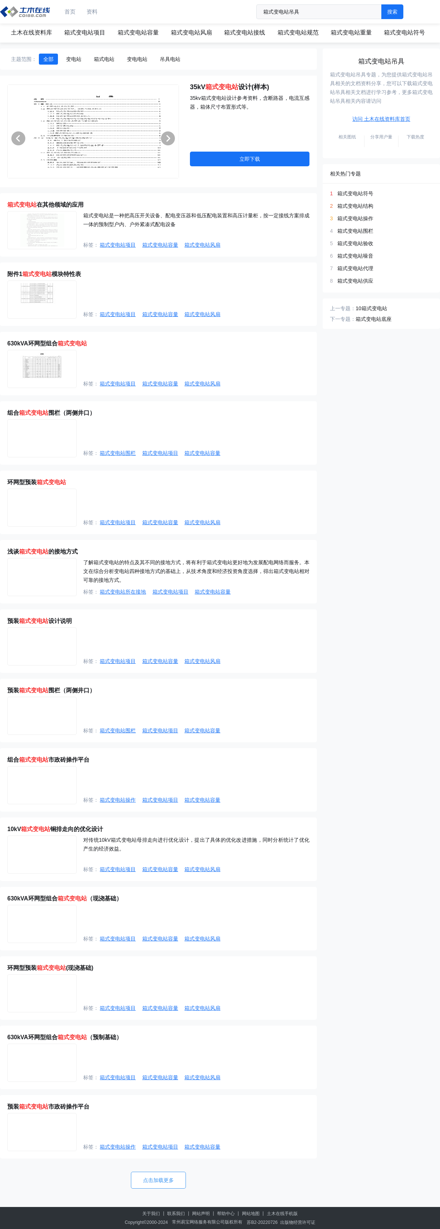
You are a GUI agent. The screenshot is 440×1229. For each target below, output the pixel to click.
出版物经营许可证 (297, 1222)
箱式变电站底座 (374, 319)
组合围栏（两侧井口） (51, 413)
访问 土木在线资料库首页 (381, 119)
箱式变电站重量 (351, 32)
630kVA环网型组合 (47, 343)
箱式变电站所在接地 (123, 592)
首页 (70, 11)
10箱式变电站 (371, 308)
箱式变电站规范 (298, 32)
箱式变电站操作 (118, 800)
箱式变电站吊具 (381, 61)
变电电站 (137, 59)
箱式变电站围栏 (118, 453)
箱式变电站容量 (138, 32)
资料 (92, 11)
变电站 (73, 59)
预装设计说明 (39, 621)
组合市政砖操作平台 (48, 760)
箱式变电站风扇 (191, 32)
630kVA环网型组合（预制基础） (64, 1037)
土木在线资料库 (31, 32)
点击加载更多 (158, 1180)
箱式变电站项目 (84, 32)
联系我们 (176, 1213)
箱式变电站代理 (355, 268)
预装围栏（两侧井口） (51, 690)
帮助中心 (226, 1213)
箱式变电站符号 (404, 32)
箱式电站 (104, 59)
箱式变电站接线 (244, 32)
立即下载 (249, 159)
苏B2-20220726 (262, 1222)
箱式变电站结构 (355, 206)
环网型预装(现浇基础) (50, 968)
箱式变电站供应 (355, 281)
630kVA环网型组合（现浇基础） (64, 898)
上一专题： (343, 308)
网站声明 (201, 1213)
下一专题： (343, 319)
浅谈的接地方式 (42, 551)
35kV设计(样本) (229, 87)
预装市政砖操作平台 (48, 1106)
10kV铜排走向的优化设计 (55, 829)
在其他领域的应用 (45, 205)
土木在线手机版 (282, 1213)
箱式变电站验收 (355, 243)
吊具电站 (170, 59)
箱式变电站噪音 (355, 256)
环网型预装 (36, 482)
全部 (48, 59)
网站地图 (251, 1213)
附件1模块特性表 (44, 274)
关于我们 (151, 1213)
